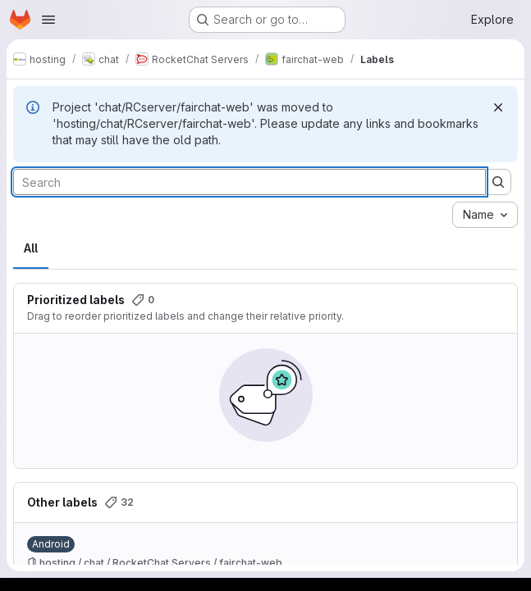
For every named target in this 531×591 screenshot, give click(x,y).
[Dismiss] (498, 107)
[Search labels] (249, 182)
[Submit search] (498, 182)
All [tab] (31, 248)
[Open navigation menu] (48, 20)
